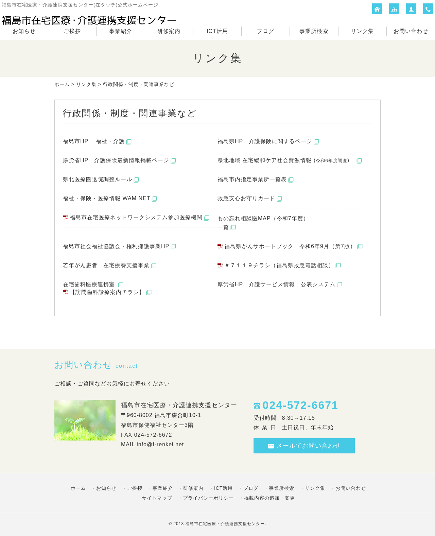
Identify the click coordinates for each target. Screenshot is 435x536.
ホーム (62, 84)
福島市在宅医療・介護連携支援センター (225, 523)
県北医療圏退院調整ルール (97, 179)
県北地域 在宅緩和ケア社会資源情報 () (286, 160)
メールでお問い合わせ (304, 445)
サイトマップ (157, 498)
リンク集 (362, 31)
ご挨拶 (72, 31)
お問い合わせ (411, 31)
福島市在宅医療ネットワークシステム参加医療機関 (136, 217)
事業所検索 (313, 31)
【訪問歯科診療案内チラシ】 (107, 292)
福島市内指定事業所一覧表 (252, 179)
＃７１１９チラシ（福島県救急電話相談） (279, 265)
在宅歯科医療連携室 (90, 284)
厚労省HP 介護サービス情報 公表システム (276, 284)
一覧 (223, 227)
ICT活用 (217, 31)
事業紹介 (120, 31)
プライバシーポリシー (208, 498)
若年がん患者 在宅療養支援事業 (106, 265)
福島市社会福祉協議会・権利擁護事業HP (116, 246)
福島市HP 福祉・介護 (94, 141)
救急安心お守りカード (246, 198)
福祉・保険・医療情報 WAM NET (106, 198)
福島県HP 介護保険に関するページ (265, 141)
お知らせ (24, 31)
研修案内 (168, 31)
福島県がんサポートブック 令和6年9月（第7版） (290, 246)
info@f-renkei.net (160, 444)
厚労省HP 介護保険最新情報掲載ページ (116, 160)
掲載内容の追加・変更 (269, 498)
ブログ (265, 31)
